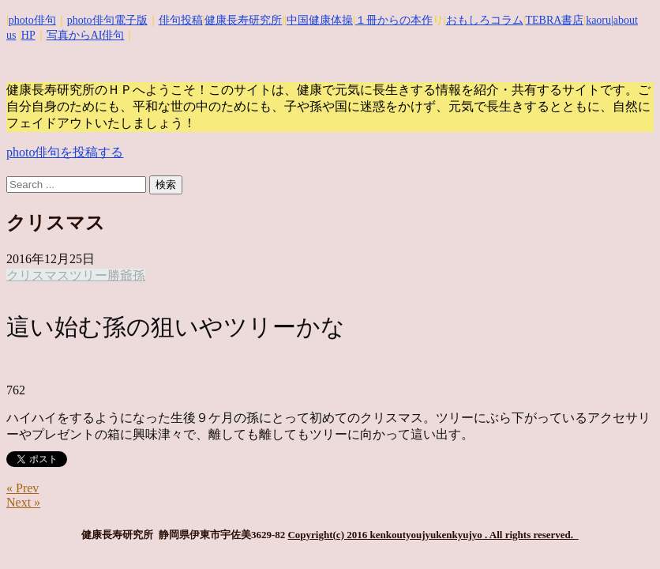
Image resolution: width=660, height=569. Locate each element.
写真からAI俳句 (86, 35)
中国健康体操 (320, 20)
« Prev (22, 488)
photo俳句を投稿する (64, 152)
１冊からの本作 (394, 20)
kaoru (598, 20)
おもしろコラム (484, 20)
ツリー (88, 275)
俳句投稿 (181, 20)
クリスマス (37, 275)
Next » (23, 502)
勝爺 (120, 275)
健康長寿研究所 (243, 20)
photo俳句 (32, 20)
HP (28, 35)
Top (622, 531)
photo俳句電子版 (107, 20)
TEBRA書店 (554, 20)
